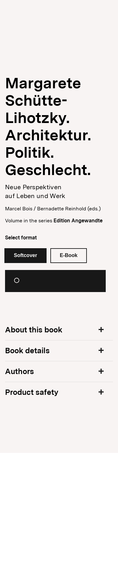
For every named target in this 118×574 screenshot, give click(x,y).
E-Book (68, 255)
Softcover (25, 255)
